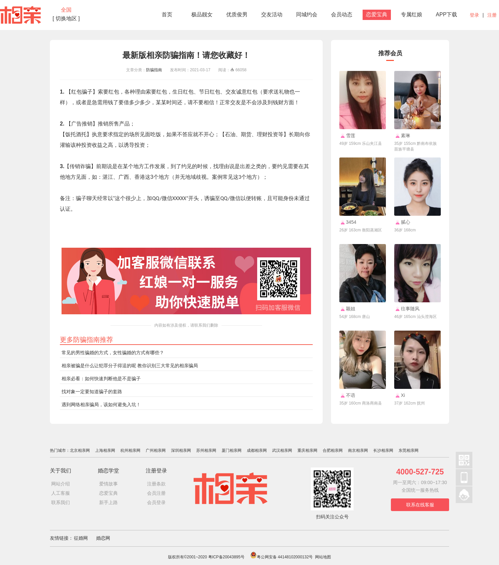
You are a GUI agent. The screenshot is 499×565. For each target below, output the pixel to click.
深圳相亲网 (181, 450)
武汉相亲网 (282, 450)
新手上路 (108, 502)
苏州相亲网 (206, 450)
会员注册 (156, 493)
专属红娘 (411, 14)
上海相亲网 (105, 450)
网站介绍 (60, 483)
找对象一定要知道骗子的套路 (92, 391)
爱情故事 (108, 483)
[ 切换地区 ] (66, 18)
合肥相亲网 (333, 450)
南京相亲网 (358, 450)
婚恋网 (103, 538)
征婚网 (81, 538)
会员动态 (341, 14)
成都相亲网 (257, 450)
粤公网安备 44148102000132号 (281, 557)
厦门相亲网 (232, 450)
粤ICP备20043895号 (226, 557)
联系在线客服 (420, 504)
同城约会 (306, 14)
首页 (167, 14)
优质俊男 (237, 14)
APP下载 (446, 14)
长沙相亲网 (383, 450)
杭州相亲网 (130, 450)
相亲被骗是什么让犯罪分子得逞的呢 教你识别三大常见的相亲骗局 (130, 365)
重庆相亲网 (307, 450)
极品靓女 (202, 14)
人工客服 (60, 493)
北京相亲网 (80, 450)
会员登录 (156, 502)
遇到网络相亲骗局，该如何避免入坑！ (101, 404)
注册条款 (156, 483)
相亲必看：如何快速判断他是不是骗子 (101, 378)
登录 (474, 15)
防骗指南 (154, 70)
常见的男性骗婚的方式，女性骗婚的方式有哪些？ (113, 352)
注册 (492, 15)
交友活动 (271, 14)
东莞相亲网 (408, 450)
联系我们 (60, 502)
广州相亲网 (156, 450)
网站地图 (323, 557)
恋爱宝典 (376, 14)
